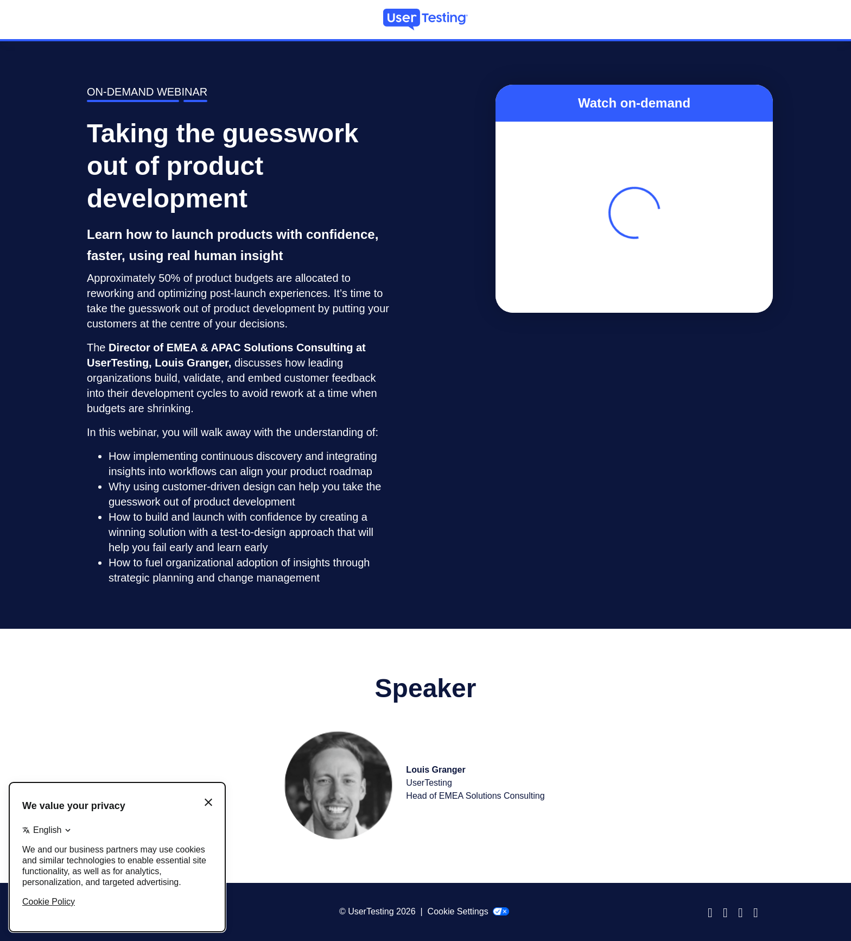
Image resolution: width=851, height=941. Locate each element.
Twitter (758, 911)
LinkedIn (743, 911)
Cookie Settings (469, 911)
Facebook (713, 911)
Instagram (728, 911)
